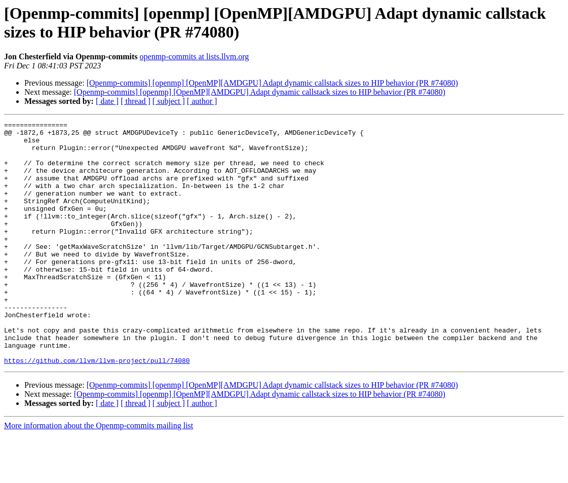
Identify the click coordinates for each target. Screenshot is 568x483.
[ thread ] (135, 101)
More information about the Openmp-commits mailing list (98, 474)
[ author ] (202, 101)
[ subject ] (169, 101)
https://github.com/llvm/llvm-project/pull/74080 (97, 409)
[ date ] (107, 101)
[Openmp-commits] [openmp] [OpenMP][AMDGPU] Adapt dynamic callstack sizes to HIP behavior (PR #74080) (272, 83)
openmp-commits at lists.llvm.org (194, 56)
